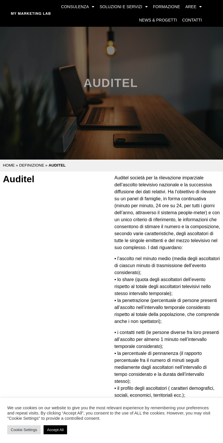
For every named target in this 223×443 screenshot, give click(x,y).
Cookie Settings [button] (24, 430)
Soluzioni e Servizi (124, 7)
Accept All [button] (55, 430)
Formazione (166, 6)
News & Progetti (158, 20)
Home (9, 165)
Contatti (192, 20)
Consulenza (77, 7)
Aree (193, 7)
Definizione (31, 165)
